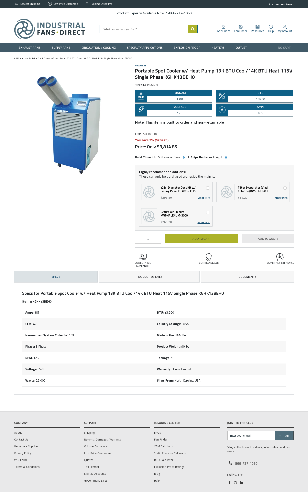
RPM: (29, 357)
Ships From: (165, 380)
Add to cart (201, 238)
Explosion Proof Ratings (169, 467)
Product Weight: (169, 346)
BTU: (160, 312)
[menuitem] (30, 47)
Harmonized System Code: (44, 335)
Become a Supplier (26, 446)
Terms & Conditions (27, 467)
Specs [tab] (55, 276)
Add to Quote (268, 238)
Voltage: (31, 369)
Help (157, 480)
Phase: (30, 346)
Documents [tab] (247, 276)
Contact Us (21, 439)
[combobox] (149, 29)
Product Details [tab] (149, 276)
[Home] (48, 29)
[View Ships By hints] (225, 157)
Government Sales (95, 480)
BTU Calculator (163, 460)
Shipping (89, 432)
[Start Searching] (193, 29)
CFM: (28, 323)
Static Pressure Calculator (170, 453)
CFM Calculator (163, 446)
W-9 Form (20, 460)
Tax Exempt (91, 467)
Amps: (29, 312)
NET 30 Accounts (95, 473)
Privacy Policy (22, 453)
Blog (157, 473)
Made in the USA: (169, 335)
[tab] (154, 338)
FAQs (157, 432)
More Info (204, 198)
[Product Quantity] (148, 238)
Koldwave (140, 65)
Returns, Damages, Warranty (102, 439)
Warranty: (164, 369)
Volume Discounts (95, 446)
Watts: (30, 380)
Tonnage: (163, 357)
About (18, 432)
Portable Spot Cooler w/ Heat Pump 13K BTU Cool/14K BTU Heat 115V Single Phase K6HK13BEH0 (80, 58)
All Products (20, 58)
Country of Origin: (169, 323)
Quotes (89, 460)
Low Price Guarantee (97, 453)
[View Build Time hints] (183, 157)
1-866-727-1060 (179, 13)
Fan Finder (160, 439)
